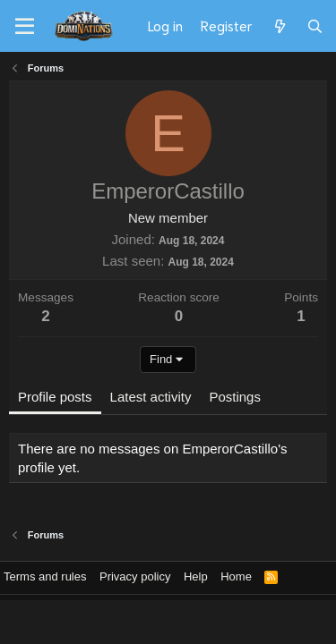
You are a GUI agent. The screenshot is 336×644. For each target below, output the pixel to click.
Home (236, 576)
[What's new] (279, 26)
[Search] (314, 26)
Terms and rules (45, 576)
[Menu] (25, 26)
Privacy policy (134, 576)
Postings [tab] (235, 396)
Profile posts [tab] (55, 396)
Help (196, 576)
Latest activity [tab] (151, 396)
